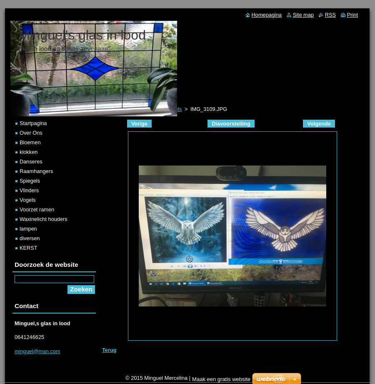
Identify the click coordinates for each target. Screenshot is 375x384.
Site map (303, 15)
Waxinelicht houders (44, 219)
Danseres (31, 161)
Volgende (319, 123)
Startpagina (33, 123)
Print (352, 15)
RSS (330, 15)
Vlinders (29, 190)
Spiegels (30, 181)
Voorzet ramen (37, 209)
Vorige (139, 123)
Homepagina (267, 15)
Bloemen (30, 142)
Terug (109, 350)
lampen (28, 229)
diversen (30, 238)
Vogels (27, 200)
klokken (29, 152)
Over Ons (31, 133)
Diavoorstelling (231, 123)
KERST (29, 248)
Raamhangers (36, 171)
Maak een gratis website (221, 379)
